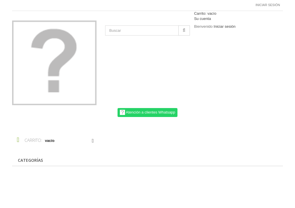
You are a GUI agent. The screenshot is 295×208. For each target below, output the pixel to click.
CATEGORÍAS (30, 160)
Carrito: (205, 13)
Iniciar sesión (268, 5)
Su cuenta (202, 18)
